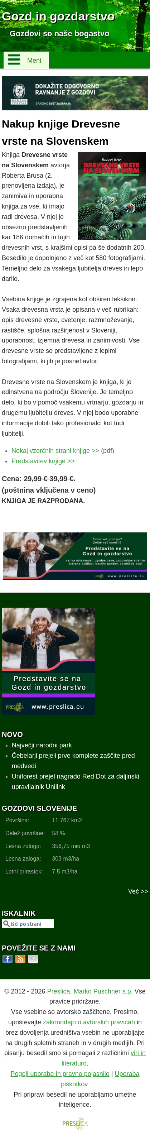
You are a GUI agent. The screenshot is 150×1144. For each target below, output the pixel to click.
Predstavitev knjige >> (43, 461)
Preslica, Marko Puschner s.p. (90, 991)
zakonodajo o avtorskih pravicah (89, 1022)
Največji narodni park (42, 745)
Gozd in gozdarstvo (58, 16)
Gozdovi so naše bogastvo (60, 33)
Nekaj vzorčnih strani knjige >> (55, 450)
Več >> (138, 891)
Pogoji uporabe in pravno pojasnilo (60, 1073)
